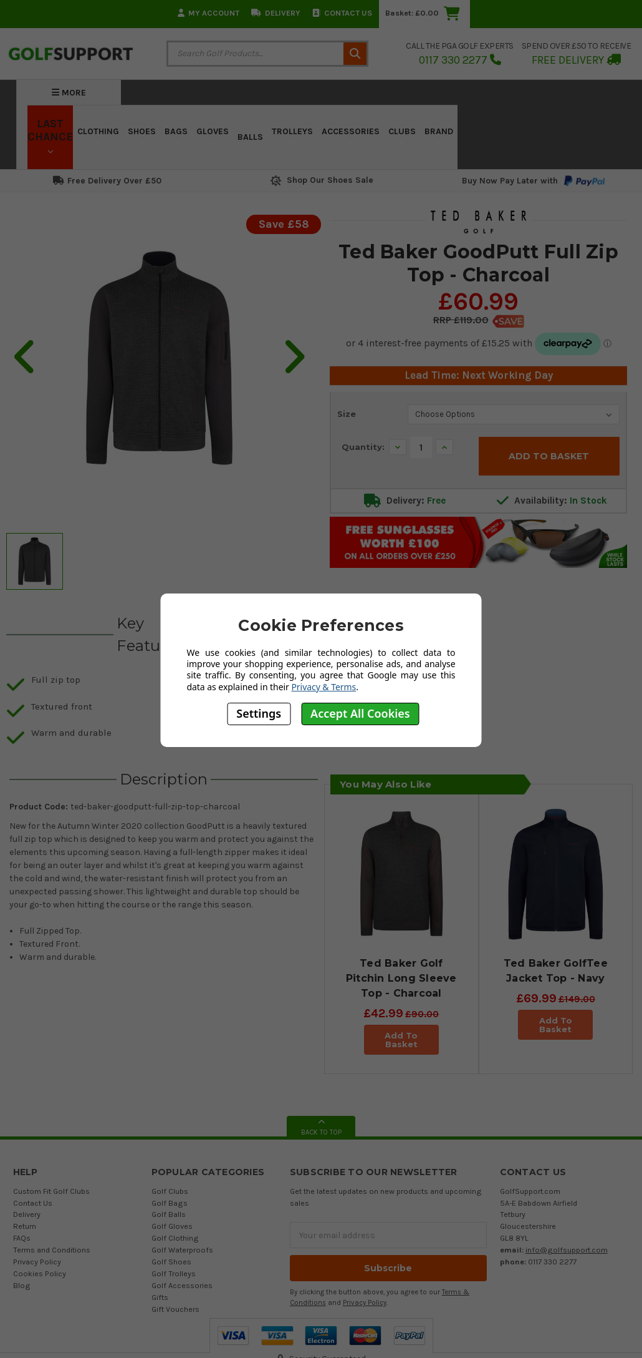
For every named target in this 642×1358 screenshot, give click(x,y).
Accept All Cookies (360, 713)
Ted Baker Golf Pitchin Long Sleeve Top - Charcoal (401, 978)
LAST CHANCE (50, 135)
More (69, 92)
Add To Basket (401, 1039)
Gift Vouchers (175, 1309)
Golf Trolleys (173, 1273)
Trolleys (292, 135)
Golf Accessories (182, 1285)
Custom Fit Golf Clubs (51, 1191)
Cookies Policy (39, 1273)
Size (346, 414)
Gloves (212, 135)
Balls (250, 137)
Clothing (98, 135)
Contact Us (342, 12)
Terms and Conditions (51, 1249)
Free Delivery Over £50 (107, 180)
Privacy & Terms (323, 687)
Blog (22, 1285)
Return (24, 1226)
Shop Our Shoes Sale (320, 180)
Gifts (159, 1297)
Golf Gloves (172, 1226)
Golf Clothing (175, 1238)
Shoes (142, 135)
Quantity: (363, 447)
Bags (176, 135)
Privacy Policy (37, 1261)
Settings (258, 713)
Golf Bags (169, 1203)
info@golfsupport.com (566, 1249)
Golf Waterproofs (182, 1249)
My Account (208, 12)
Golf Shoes (171, 1261)
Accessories (351, 135)
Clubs (402, 135)
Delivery (275, 12)
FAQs (22, 1238)
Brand (438, 135)
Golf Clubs (169, 1191)
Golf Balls (168, 1214)
